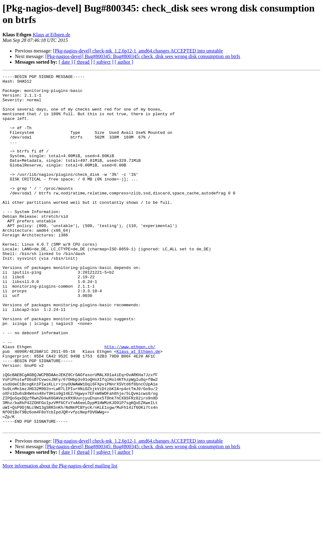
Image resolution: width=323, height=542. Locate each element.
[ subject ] (103, 62)
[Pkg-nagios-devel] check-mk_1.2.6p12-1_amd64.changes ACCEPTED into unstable (138, 50)
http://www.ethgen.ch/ (129, 401)
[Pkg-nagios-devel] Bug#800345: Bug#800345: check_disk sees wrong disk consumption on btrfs (142, 56)
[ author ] (124, 62)
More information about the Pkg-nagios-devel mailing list (60, 536)
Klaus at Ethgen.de (51, 34)
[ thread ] (83, 62)
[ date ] (66, 62)
